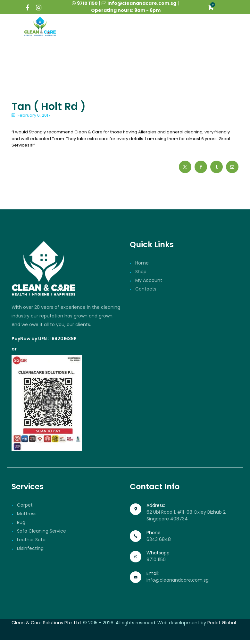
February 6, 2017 (34, 115)
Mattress (27, 513)
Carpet (25, 505)
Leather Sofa (31, 539)
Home (142, 263)
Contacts (145, 289)
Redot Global (221, 622)
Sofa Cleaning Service (41, 531)
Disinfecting (30, 548)
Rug (21, 522)
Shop (140, 271)
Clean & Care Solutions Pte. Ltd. (47, 622)
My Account (148, 280)
